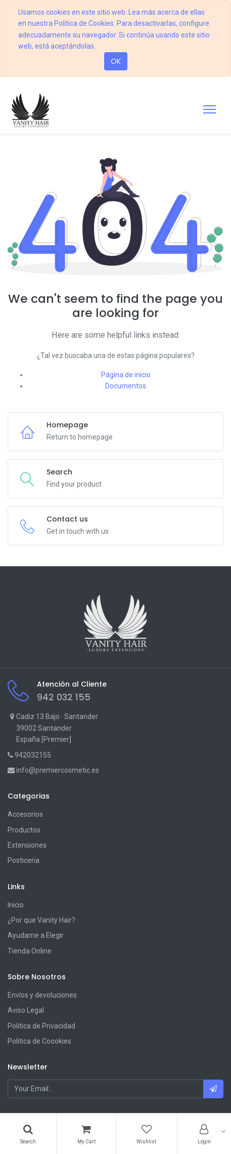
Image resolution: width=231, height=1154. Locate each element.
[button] (213, 1089)
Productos (24, 830)
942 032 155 (63, 697)
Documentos (125, 386)
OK (116, 61)
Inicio (16, 905)
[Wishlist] (146, 1133)
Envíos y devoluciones (42, 995)
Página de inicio (126, 375)
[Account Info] (204, 1133)
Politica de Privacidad (41, 1026)
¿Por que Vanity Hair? (41, 920)
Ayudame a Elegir (36, 935)
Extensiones (27, 845)
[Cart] (86, 1133)
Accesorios (25, 814)
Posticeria (23, 860)
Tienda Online (30, 951)
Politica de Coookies (39, 1041)
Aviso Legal (26, 1010)
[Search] (28, 1133)
